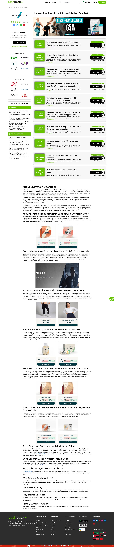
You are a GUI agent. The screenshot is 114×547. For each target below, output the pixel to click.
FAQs (37, 527)
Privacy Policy (40, 534)
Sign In (95, 2)
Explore (54, 2)
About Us (38, 520)
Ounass (53, 525)
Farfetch (53, 523)
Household (68, 534)
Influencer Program (41, 523)
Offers (46, 2)
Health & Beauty (41, 454)
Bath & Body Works (56, 520)
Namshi (53, 534)
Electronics (68, 527)
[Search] (71, 2)
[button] (63, 47)
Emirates (53, 532)
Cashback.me (28, 471)
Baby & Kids (68, 525)
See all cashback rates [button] (19, 46)
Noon (52, 529)
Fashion (67, 520)
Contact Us (39, 529)
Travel (66, 532)
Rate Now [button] (25, 22)
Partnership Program (42, 525)
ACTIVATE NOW (19, 43)
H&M (52, 527)
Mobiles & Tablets (70, 529)
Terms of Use (40, 532)
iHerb (41, 465)
